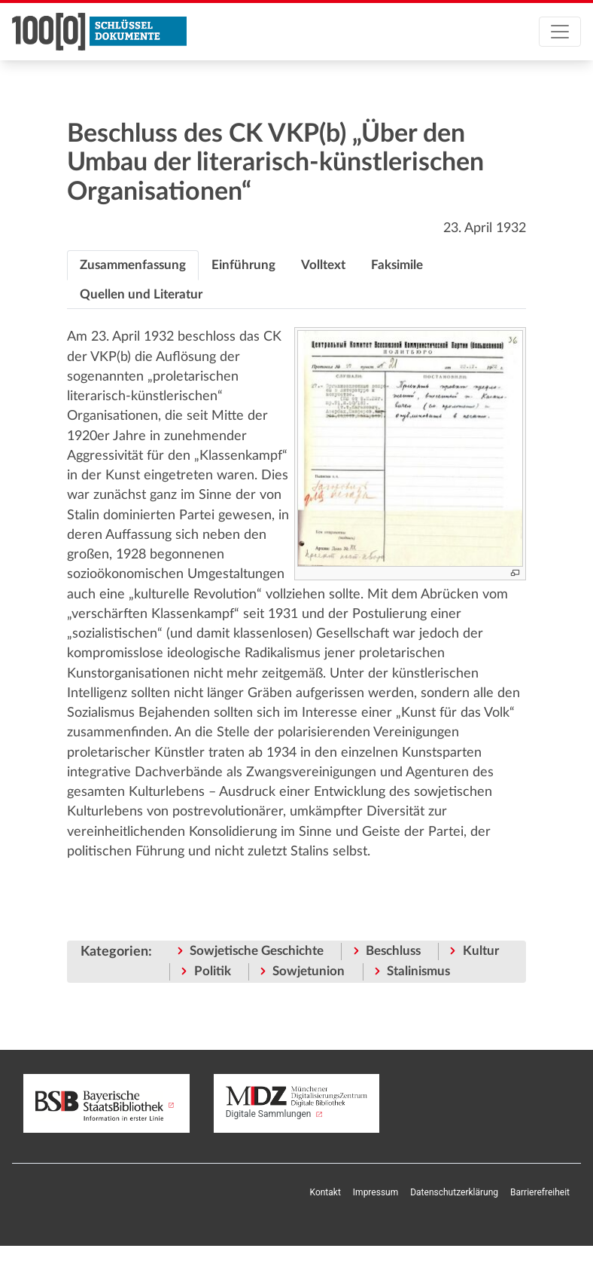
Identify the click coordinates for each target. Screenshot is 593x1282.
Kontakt (325, 1192)
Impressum (375, 1192)
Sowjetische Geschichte (257, 950)
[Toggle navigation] (560, 32)
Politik (212, 971)
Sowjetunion (308, 971)
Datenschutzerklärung (454, 1192)
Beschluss (393, 950)
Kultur (481, 950)
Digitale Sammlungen (297, 1102)
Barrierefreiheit (540, 1192)
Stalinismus (418, 971)
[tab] (133, 265)
